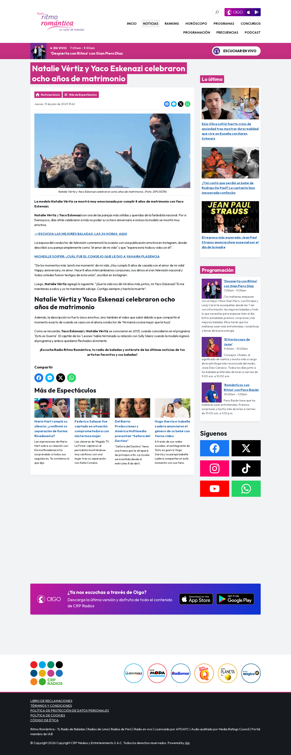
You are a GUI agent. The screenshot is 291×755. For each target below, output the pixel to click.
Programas (224, 23)
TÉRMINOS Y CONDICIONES (51, 706)
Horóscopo (196, 23)
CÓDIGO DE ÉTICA (44, 720)
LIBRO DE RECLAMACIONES (51, 701)
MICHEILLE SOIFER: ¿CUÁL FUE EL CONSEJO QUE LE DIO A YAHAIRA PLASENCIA (97, 256)
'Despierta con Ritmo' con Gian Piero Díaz (87, 53)
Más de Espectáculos (83, 94)
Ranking (172, 23)
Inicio (132, 23)
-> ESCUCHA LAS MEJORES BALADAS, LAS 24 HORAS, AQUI (80, 234)
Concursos (251, 23)
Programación (196, 32)
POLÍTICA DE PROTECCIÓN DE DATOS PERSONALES (69, 710)
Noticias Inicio (50, 94)
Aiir (187, 743)
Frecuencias (227, 32)
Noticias (150, 23)
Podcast (253, 32)
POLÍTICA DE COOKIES (47, 715)
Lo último (212, 79)
